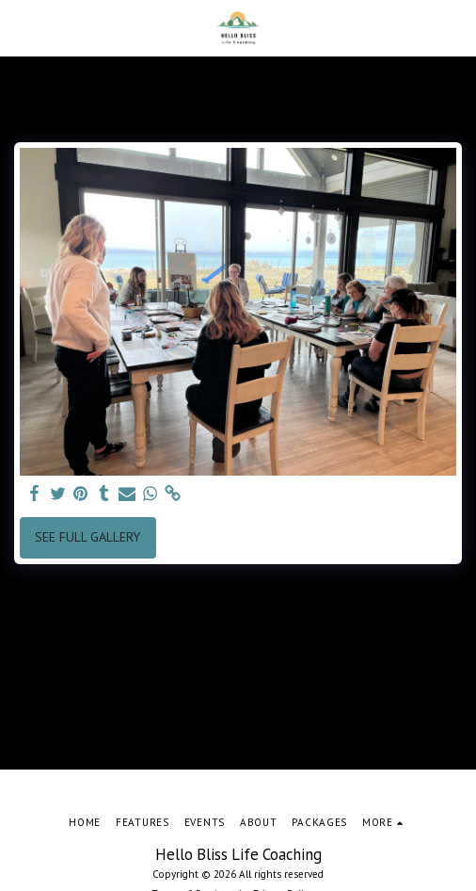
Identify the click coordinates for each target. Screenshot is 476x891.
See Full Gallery (87, 536)
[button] (21, 27)
